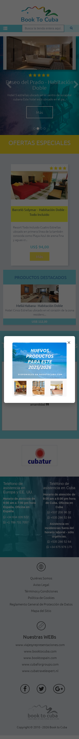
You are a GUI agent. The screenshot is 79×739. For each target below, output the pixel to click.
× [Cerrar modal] (69, 342)
